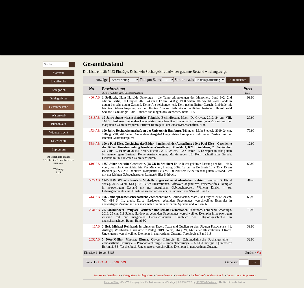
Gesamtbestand (164, 275)
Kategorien (58, 90)
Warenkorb (59, 115)
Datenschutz (58, 141)
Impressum (58, 149)
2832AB (94, 239)
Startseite (58, 73)
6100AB (94, 163)
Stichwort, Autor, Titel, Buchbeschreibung (122, 90)
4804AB (94, 97)
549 (123, 262)
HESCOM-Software (206, 282)
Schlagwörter (58, 98)
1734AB (94, 130)
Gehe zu (231, 262)
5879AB (94, 180)
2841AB (94, 210)
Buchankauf (58, 124)
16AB (96, 226)
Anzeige (102, 80)
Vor (259, 252)
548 (116, 262)
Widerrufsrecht (58, 132)
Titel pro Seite (150, 80)
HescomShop (111, 282)
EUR (247, 90)
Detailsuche (58, 81)
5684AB (94, 143)
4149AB (94, 197)
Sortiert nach (184, 80)
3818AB (94, 117)
